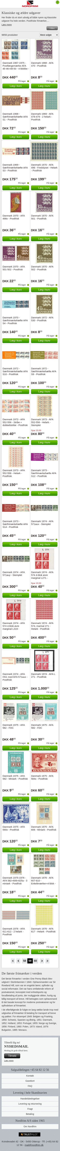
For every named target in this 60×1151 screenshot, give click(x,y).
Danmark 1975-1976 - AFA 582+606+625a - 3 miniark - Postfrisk (15, 880)
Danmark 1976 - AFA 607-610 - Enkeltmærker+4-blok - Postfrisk (43, 882)
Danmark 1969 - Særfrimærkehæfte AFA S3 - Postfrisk (15, 167)
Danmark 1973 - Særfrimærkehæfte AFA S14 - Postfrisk (15, 524)
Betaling (30, 1114)
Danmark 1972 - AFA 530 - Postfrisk (42, 319)
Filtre (52, 28)
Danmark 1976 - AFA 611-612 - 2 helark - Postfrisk (14, 931)
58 (24, 960)
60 (35, 960)
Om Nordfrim (30, 1126)
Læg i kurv (16, 86)
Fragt (30, 1109)
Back (18, 960)
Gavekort (30, 1081)
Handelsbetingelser (30, 1098)
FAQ (30, 1086)
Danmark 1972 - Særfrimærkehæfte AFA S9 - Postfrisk (43, 371)
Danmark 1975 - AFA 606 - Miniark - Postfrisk (43, 828)
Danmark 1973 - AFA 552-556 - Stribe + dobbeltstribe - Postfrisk (15, 422)
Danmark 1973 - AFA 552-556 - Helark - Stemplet (42, 422)
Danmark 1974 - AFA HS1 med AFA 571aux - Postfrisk (15, 677)
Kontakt (30, 1075)
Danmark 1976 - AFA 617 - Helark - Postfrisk (43, 930)
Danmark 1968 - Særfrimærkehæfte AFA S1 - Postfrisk (15, 116)
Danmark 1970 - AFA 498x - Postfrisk (14, 217)
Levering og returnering (30, 1103)
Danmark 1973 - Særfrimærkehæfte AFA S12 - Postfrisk (43, 473)
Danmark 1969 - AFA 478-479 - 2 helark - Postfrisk (42, 116)
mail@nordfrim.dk (34, 1145)
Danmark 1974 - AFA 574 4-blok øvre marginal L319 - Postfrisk (14, 627)
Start (13, 960)
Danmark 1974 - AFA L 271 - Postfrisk (43, 675)
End (47, 960)
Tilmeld (12, 1055)
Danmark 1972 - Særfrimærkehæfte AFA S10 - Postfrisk (15, 371)
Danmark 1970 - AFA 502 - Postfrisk (42, 268)
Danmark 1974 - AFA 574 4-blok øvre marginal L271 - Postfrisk (42, 576)
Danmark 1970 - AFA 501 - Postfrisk (42, 217)
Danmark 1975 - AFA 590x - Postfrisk (14, 828)
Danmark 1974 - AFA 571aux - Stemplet (42, 522)
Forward (42, 960)
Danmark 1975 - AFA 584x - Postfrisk (42, 777)
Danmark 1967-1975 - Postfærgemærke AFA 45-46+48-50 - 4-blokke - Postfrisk (16, 67)
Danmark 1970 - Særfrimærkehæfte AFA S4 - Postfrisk (15, 320)
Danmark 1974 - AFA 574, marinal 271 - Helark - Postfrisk (42, 626)
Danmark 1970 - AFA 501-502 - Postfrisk (14, 268)
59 (30, 960)
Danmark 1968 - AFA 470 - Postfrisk (42, 64)
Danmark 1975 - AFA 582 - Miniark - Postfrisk (15, 777)
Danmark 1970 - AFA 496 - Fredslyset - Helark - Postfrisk (44, 167)
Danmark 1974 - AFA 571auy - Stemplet (14, 573)
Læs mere (7, 24)
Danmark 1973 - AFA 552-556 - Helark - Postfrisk (14, 473)
